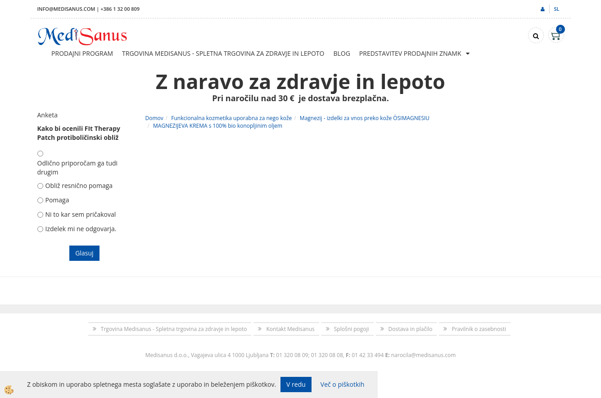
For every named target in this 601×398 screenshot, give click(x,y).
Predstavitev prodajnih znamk (410, 53)
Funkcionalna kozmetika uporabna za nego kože (231, 118)
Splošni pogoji (351, 329)
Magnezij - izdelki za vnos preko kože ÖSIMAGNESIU (364, 118)
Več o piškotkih (343, 384)
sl (556, 8)
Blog (341, 53)
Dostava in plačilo (411, 329)
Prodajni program (82, 53)
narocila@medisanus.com (423, 355)
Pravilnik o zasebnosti (479, 329)
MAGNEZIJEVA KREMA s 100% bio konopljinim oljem (217, 126)
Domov (154, 118)
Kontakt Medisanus (290, 329)
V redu (296, 384)
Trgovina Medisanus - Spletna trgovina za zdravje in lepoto (223, 53)
